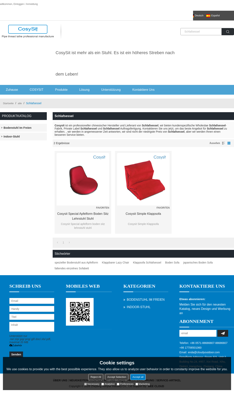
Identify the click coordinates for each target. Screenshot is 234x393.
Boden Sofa (172, 262)
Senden (16, 354)
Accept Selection (116, 376)
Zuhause (12, 89)
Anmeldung (32, 4)
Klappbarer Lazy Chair (115, 262)
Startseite (8, 103)
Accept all (137, 376)
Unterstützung (111, 89)
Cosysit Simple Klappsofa (143, 213)
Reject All (95, 376)
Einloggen (18, 4)
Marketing (143, 383)
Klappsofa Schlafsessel (147, 262)
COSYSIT (36, 89)
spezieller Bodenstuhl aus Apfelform (76, 262)
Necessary (91, 383)
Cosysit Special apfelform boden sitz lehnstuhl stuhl (82, 216)
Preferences (125, 383)
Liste (223, 143)
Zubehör (15, 345)
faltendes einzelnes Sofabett (72, 268)
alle (20, 103)
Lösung (84, 89)
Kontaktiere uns (143, 89)
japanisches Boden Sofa (198, 262)
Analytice (108, 383)
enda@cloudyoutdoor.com (204, 352)
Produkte (61, 89)
